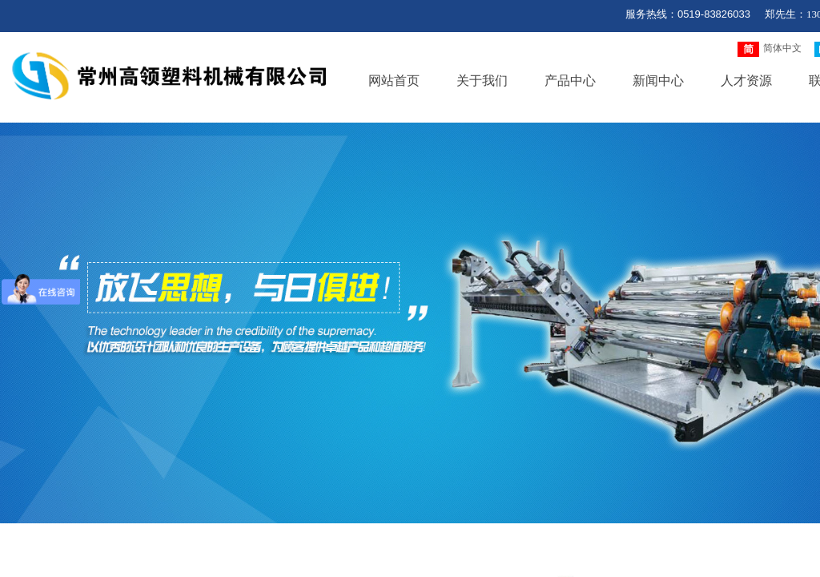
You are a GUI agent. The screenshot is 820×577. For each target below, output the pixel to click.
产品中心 (570, 80)
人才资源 (746, 80)
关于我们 (482, 80)
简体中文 (770, 49)
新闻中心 (658, 80)
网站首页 (394, 80)
